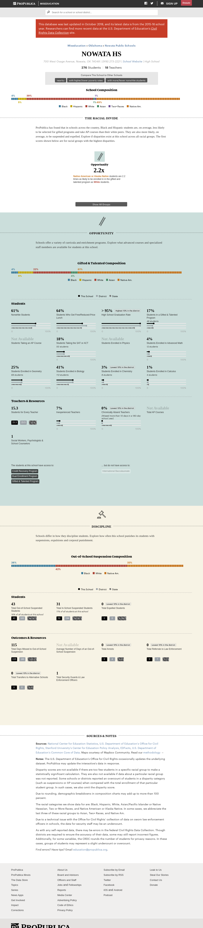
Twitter (108, 869)
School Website (132, 62)
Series (15, 879)
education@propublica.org (90, 839)
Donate (185, 3)
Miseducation (50, 3)
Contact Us (156, 869)
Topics (15, 875)
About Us (63, 859)
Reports (62, 879)
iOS (106, 879)
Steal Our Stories (160, 864)
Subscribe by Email (115, 859)
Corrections (18, 900)
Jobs (60, 875)
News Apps (18, 885)
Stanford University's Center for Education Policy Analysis (82, 738)
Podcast (109, 885)
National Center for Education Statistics (73, 733)
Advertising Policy (68, 890)
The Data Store (20, 869)
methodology (151, 742)
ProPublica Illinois (22, 864)
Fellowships (76, 875)
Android (119, 879)
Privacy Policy (66, 900)
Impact (15, 895)
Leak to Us (156, 859)
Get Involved (19, 890)
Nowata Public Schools (120, 46)
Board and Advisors (69, 864)
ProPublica (17, 859)
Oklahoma (95, 46)
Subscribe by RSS (115, 864)
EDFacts (125, 738)
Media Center (65, 885)
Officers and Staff (67, 869)
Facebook (110, 875)
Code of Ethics (66, 895)
